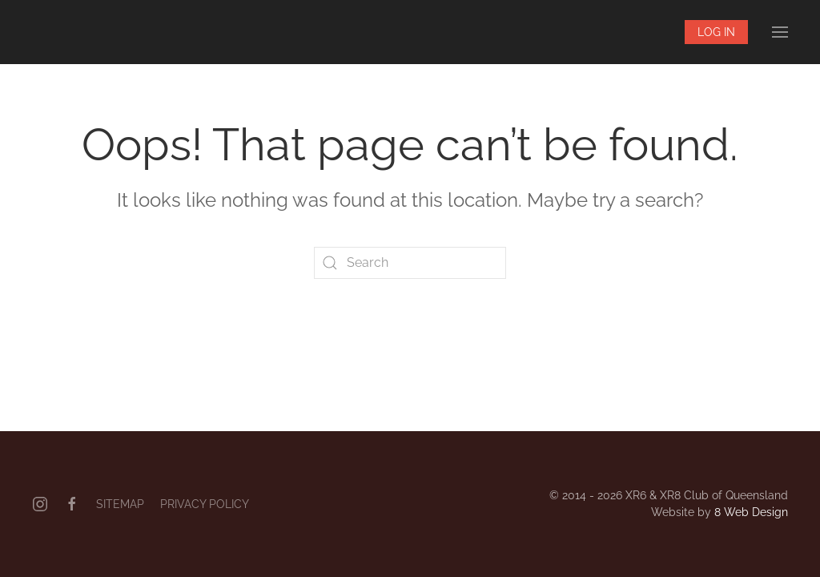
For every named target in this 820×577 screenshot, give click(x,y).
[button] (780, 32)
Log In (716, 32)
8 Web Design (751, 512)
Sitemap (120, 504)
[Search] (410, 263)
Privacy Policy (204, 504)
